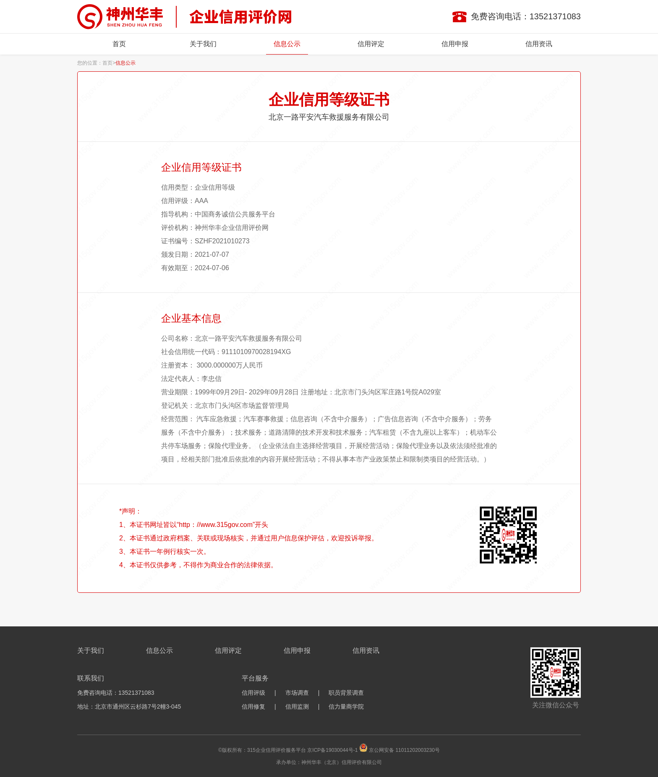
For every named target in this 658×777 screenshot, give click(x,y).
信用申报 (454, 43)
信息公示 (287, 43)
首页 (119, 43)
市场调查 (297, 692)
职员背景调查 (346, 692)
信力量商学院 (346, 706)
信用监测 (297, 706)
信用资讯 (538, 43)
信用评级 (253, 692)
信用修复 (253, 706)
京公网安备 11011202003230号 (404, 750)
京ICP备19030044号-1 (332, 750)
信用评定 (371, 43)
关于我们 (203, 43)
